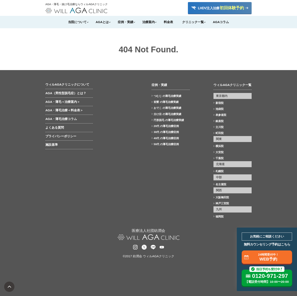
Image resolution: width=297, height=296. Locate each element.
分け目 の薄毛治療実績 (167, 114)
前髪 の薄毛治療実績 (166, 101)
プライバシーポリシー (60, 136)
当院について (77, 22)
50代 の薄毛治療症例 (166, 144)
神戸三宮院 (222, 203)
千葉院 (220, 158)
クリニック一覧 (193, 22)
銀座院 (220, 121)
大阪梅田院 (222, 197)
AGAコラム (221, 22)
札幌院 (220, 171)
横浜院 (220, 146)
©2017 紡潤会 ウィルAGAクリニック (148, 256)
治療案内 (148, 22)
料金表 (168, 22)
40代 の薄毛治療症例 (166, 138)
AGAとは (102, 22)
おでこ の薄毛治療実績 (167, 107)
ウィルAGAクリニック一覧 (232, 85)
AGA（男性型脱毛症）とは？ (65, 93)
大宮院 (220, 152)
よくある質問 (54, 127)
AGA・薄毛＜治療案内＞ (62, 101)
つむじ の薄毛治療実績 (167, 95)
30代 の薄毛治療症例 (166, 132)
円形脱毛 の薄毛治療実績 (169, 120)
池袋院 (220, 108)
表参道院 (221, 114)
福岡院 (220, 216)
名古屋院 (221, 184)
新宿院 (220, 103)
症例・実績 (125, 22)
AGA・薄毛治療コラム (61, 119)
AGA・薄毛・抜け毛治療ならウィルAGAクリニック (76, 4)
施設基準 (51, 144)
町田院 (220, 133)
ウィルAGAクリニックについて (67, 84)
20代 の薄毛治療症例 (166, 126)
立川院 (220, 127)
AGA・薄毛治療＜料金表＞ (64, 110)
